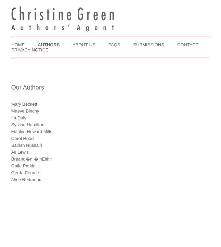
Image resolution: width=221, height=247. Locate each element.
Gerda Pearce (25, 172)
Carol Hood (22, 138)
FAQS (114, 44)
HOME (18, 44)
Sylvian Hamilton (27, 124)
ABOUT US (84, 44)
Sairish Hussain (26, 145)
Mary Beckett (24, 104)
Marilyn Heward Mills (31, 131)
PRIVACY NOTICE (30, 49)
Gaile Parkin (23, 165)
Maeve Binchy (25, 111)
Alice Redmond (26, 179)
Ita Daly (18, 117)
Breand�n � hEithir (31, 159)
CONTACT (187, 44)
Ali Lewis (20, 152)
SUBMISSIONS (148, 44)
